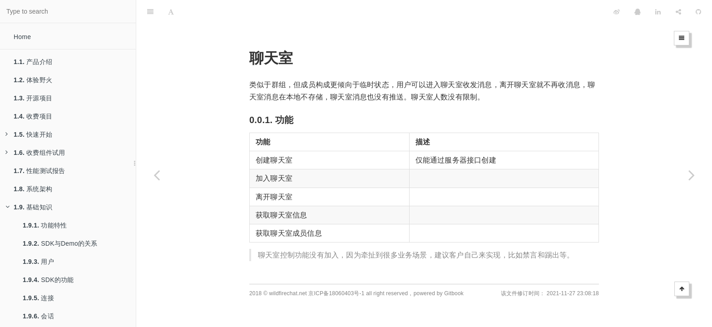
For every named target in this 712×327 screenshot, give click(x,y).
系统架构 (33, 189)
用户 (38, 261)
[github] (576, 11)
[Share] (678, 11)
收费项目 (33, 116)
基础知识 (28, 207)
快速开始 (28, 134)
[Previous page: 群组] (156, 175)
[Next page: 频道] (691, 175)
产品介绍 (33, 61)
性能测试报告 (39, 170)
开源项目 (33, 98)
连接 (38, 298)
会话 (38, 316)
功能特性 (45, 225)
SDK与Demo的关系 (60, 243)
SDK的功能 (48, 279)
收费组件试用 (35, 152)
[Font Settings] (171, 11)
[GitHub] (698, 11)
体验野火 (33, 80)
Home (22, 36)
